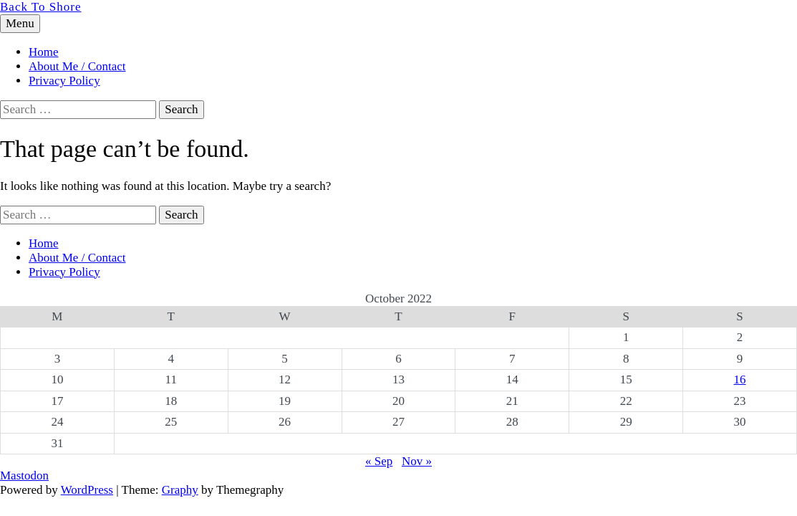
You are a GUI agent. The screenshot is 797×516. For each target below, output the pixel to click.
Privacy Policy (64, 80)
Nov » (417, 461)
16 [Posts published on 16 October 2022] (740, 379)
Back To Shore (40, 7)
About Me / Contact (77, 66)
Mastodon (24, 475)
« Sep (378, 461)
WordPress (87, 490)
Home (44, 52)
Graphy (180, 490)
